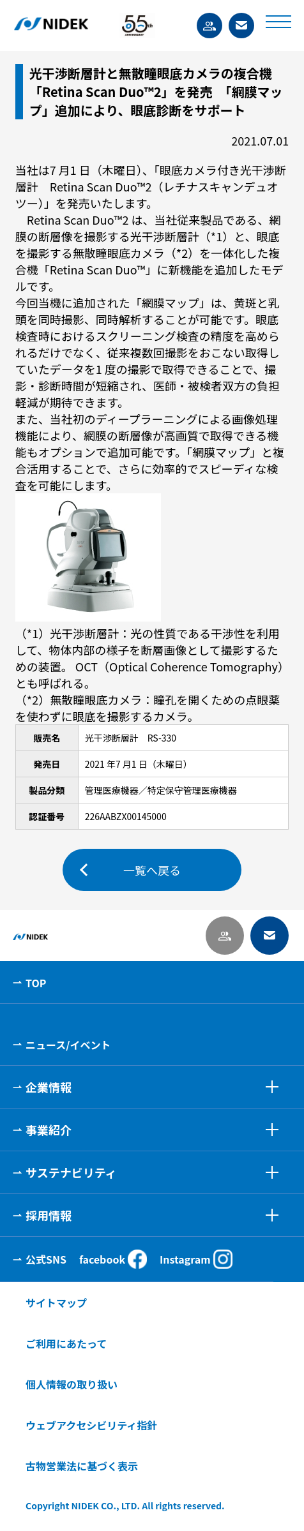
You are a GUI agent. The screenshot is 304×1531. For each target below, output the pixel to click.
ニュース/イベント (68, 1044)
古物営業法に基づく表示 (82, 1466)
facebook (113, 1259)
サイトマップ (56, 1302)
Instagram (196, 1259)
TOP (36, 982)
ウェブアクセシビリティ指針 (91, 1425)
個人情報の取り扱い (72, 1384)
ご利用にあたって (66, 1343)
